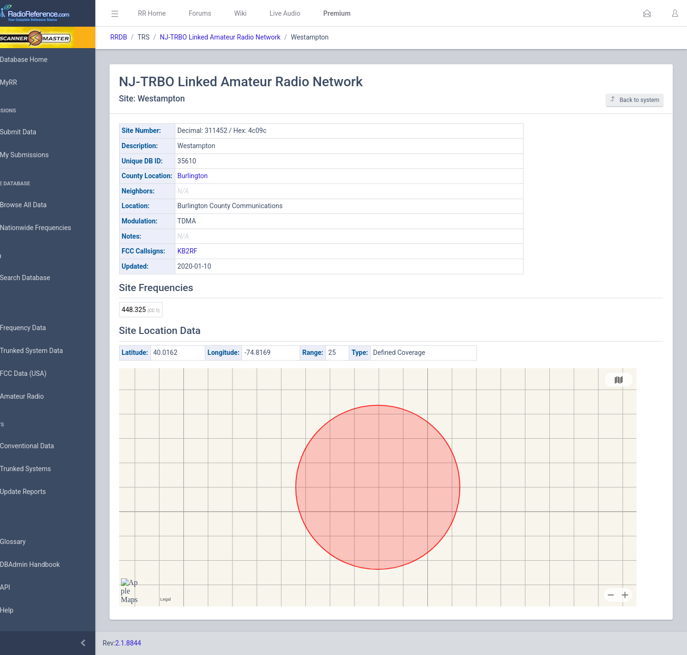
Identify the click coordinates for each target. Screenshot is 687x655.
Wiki (267, 13)
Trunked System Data (45, 351)
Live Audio (311, 13)
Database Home (37, 59)
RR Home (178, 13)
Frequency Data (36, 328)
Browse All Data (36, 205)
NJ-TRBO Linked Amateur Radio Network (247, 37)
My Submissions (38, 155)
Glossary (26, 542)
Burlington (219, 176)
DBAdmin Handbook (43, 565)
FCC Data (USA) (36, 374)
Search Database (38, 278)
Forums (226, 13)
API (18, 588)
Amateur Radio (35, 397)
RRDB (145, 37)
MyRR (22, 82)
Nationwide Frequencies (49, 228)
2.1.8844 (155, 643)
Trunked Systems (39, 469)
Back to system (634, 99)
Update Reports (36, 492)
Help (20, 610)
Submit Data (31, 132)
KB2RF (214, 251)
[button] (647, 13)
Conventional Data (40, 446)
